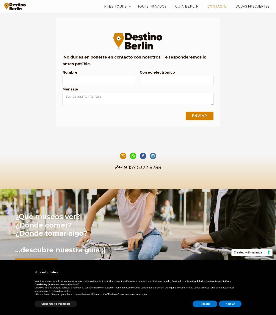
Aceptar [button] (230, 303)
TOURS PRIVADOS (152, 6)
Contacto (217, 6)
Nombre (70, 72)
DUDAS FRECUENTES (252, 6)
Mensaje (70, 89)
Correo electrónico (157, 72)
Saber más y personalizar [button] (55, 303)
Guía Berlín (187, 6)
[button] (116, 6)
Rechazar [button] (205, 303)
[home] (14, 5)
